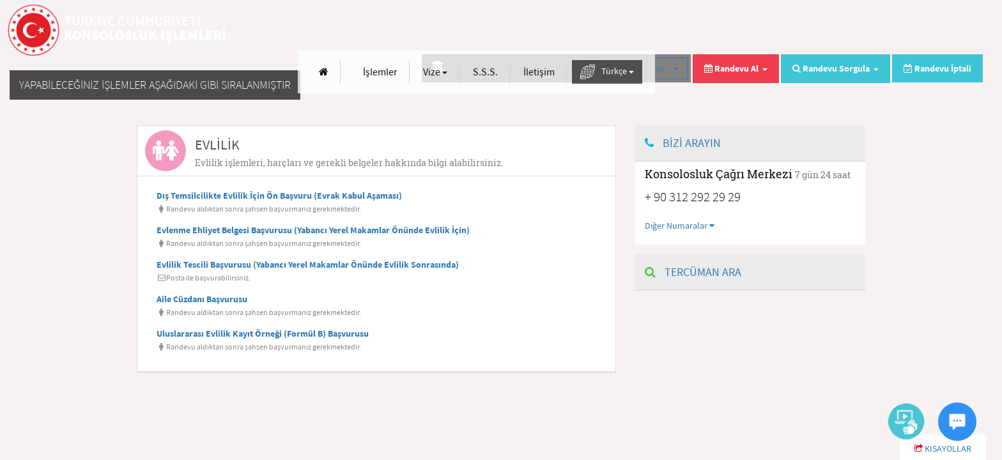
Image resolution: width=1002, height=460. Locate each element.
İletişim (867, 30)
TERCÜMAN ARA (693, 271)
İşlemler (708, 30)
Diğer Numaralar (679, 225)
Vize (763, 30)
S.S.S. (813, 30)
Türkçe (935, 31)
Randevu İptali (937, 68)
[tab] (376, 151)
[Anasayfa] (651, 31)
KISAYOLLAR (942, 448)
